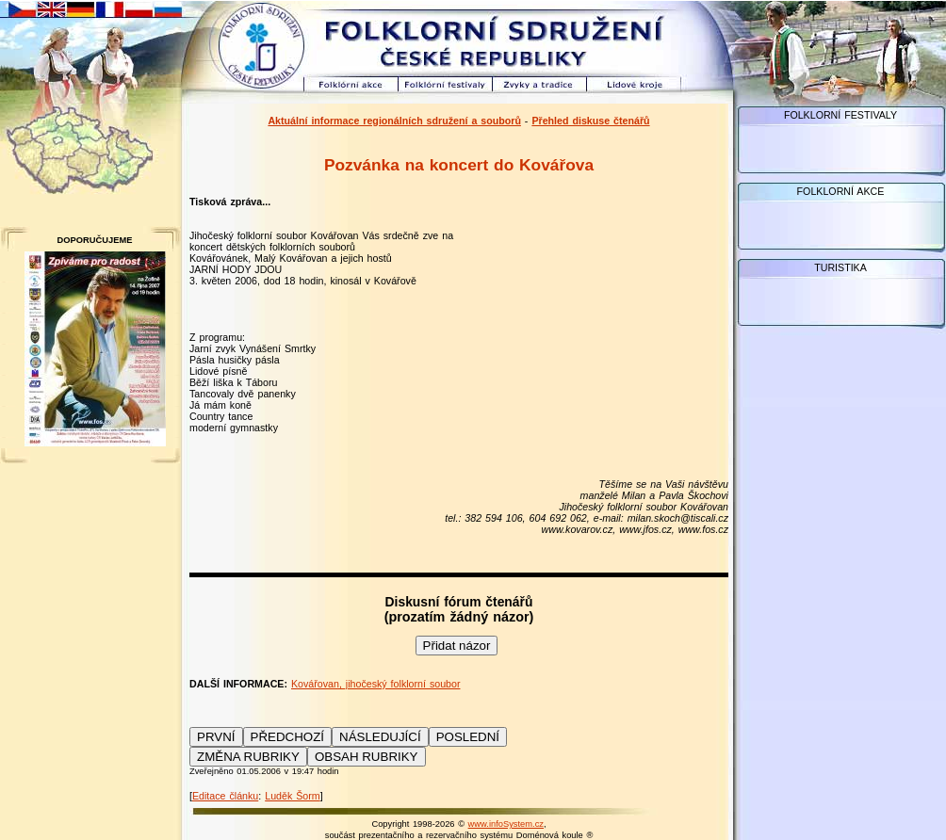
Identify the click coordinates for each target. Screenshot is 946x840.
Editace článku (225, 795)
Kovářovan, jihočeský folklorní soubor (376, 683)
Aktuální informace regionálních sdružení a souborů (394, 120)
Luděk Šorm (292, 795)
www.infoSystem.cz (506, 824)
